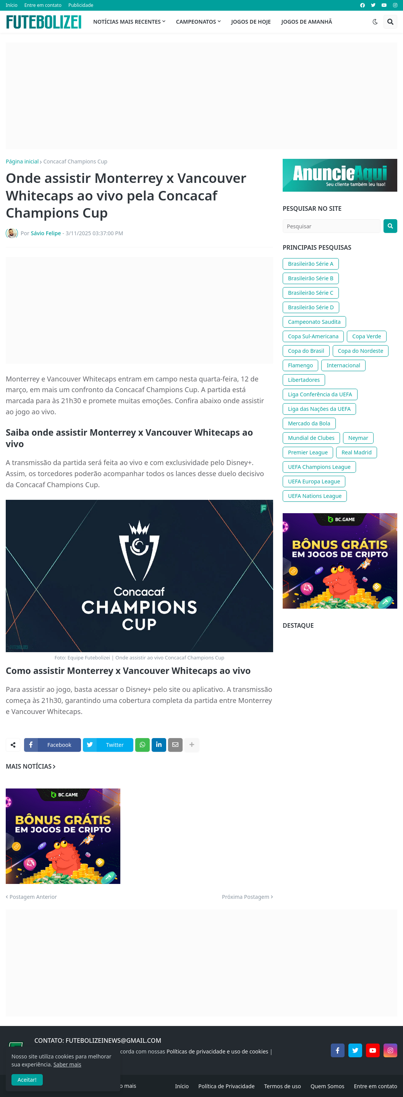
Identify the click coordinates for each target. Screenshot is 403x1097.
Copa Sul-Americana (313, 336)
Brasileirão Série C (310, 292)
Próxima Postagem (245, 897)
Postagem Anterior (33, 897)
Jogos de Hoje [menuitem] (251, 21)
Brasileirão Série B (310, 278)
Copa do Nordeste (361, 350)
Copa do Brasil (306, 350)
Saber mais (67, 1064)
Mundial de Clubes (311, 437)
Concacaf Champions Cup (75, 161)
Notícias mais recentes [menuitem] (127, 21)
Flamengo (300, 365)
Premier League (308, 452)
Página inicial (22, 161)
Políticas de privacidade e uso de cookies (217, 1051)
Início (12, 5)
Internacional (343, 365)
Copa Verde (366, 336)
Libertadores (304, 379)
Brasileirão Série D (311, 307)
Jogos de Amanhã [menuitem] (307, 21)
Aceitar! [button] (27, 1079)
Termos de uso (282, 1086)
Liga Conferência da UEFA (320, 394)
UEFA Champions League (319, 466)
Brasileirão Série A (310, 263)
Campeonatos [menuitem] (196, 21)
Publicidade (80, 5)
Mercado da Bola (309, 423)
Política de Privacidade (226, 1086)
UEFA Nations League (314, 495)
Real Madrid (356, 452)
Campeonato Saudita (314, 321)
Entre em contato (43, 5)
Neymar (358, 437)
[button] (375, 22)
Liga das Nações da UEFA (319, 408)
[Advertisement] (201, 95)
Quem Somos (328, 1086)
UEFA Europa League (314, 481)
